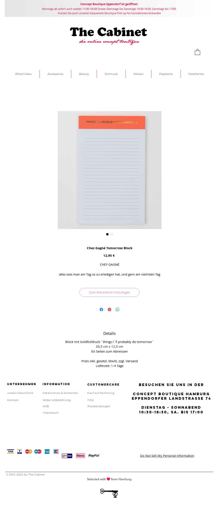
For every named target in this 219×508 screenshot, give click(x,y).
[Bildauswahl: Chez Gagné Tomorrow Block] (107, 234)
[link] (197, 52)
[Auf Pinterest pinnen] (109, 309)
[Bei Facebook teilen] (101, 309)
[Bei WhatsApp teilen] (117, 309)
